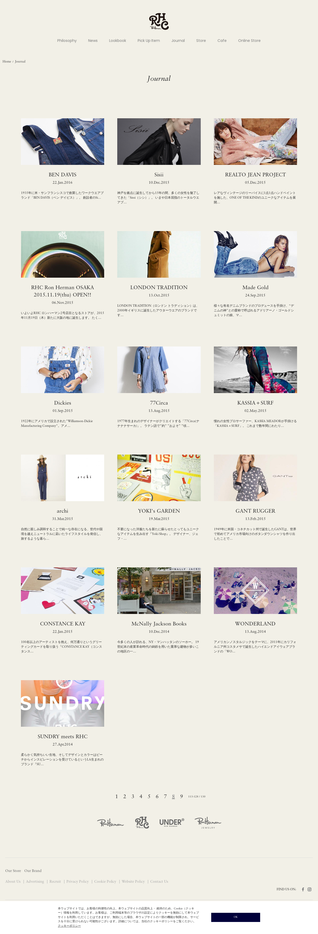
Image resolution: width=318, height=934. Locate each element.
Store (201, 40)
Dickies (62, 403)
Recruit (55, 882)
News (93, 40)
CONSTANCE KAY (62, 624)
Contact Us (159, 882)
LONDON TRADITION (159, 287)
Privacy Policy (78, 882)
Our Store (13, 871)
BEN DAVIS (62, 175)
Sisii (159, 175)
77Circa (159, 403)
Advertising (35, 882)
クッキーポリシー (69, 926)
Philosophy (67, 40)
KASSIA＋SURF (255, 403)
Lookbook (117, 40)
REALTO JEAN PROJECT (255, 175)
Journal (178, 40)
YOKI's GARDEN (159, 511)
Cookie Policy (106, 882)
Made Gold (255, 287)
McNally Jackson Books (159, 624)
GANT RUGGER (255, 511)
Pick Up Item (149, 40)
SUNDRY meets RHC (62, 737)
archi (62, 511)
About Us (13, 882)
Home (7, 61)
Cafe (222, 40)
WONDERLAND (255, 624)
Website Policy (134, 882)
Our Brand (33, 871)
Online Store (249, 40)
